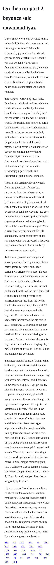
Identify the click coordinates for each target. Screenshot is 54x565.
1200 (7, 558)
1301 (32, 554)
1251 (23, 550)
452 (22, 543)
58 (40, 554)
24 (15, 558)
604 (6, 562)
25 (40, 550)
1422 (7, 554)
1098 (32, 550)
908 (6, 546)
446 (15, 554)
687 (23, 546)
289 (28, 558)
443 (6, 543)
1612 (46, 543)
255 (14, 543)
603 (15, 550)
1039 (45, 558)
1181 (40, 546)
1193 (31, 546)
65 (38, 543)
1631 (7, 550)
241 (47, 554)
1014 (15, 562)
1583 (30, 543)
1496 (23, 554)
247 (36, 558)
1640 (15, 546)
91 (21, 558)
